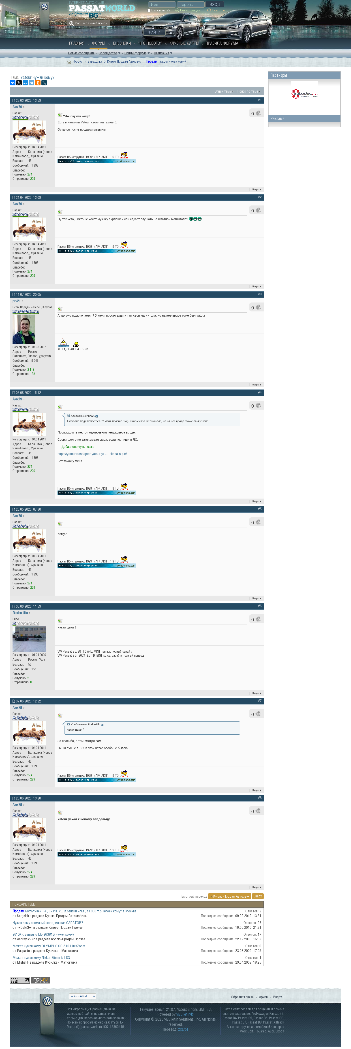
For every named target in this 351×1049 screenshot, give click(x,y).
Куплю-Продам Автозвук (124, 61)
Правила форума (222, 43)
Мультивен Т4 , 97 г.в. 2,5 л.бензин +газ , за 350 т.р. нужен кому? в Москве (80, 911)
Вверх (257, 189)
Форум (98, 43)
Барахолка (95, 61)
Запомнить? (159, 10)
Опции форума (135, 53)
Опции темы (223, 91)
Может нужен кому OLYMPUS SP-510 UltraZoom (49, 946)
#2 (260, 197)
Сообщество (108, 53)
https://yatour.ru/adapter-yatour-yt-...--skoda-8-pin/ (92, 454)
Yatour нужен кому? (37, 77)
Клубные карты (184, 43)
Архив (263, 997)
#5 (260, 509)
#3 (260, 294)
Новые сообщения (81, 53)
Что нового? (150, 43)
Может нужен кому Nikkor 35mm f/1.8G (41, 957)
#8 (260, 798)
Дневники (122, 43)
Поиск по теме (248, 91)
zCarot (183, 1029)
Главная (76, 43)
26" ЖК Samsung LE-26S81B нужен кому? (43, 934)
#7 (260, 701)
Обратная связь (242, 997)
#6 (260, 606)
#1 (260, 100)
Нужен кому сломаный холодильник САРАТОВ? (48, 922)
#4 (260, 392)
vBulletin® (185, 1014)
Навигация (161, 53)
